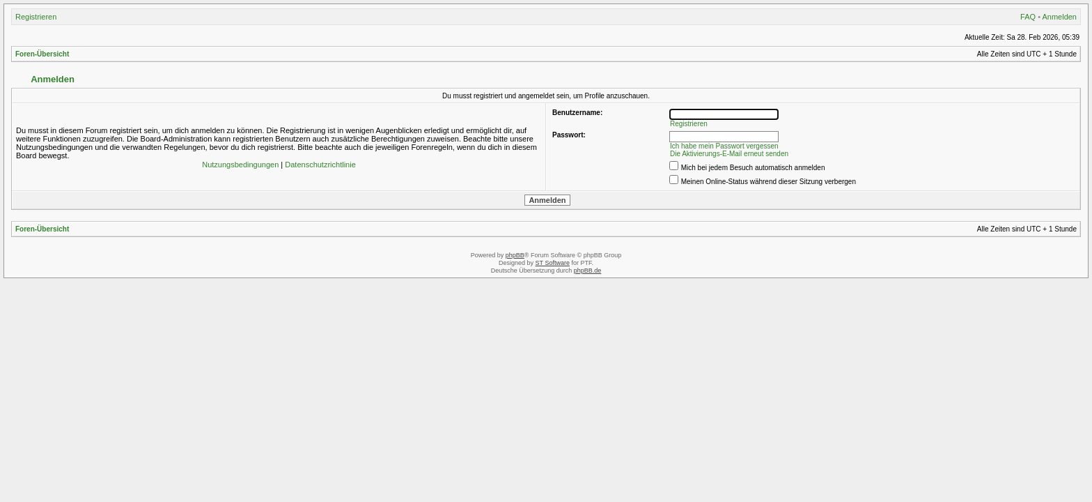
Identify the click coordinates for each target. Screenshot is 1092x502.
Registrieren (35, 17)
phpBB (515, 255)
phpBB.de (588, 270)
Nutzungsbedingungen (240, 164)
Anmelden (1059, 17)
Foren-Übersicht (42, 54)
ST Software (553, 262)
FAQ (1028, 17)
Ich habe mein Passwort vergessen (724, 146)
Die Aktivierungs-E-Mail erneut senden (729, 154)
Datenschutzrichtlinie (320, 164)
